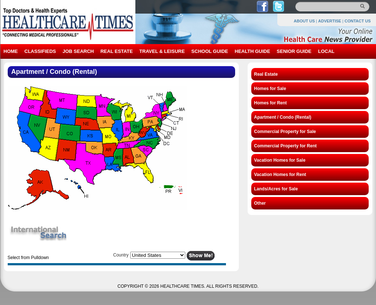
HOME (11, 51)
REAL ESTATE (117, 51)
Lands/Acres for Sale (276, 188)
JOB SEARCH (78, 51)
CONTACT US (357, 21)
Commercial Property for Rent (285, 145)
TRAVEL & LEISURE (162, 51)
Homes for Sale (270, 88)
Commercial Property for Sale (285, 131)
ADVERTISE (329, 21)
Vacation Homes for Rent (280, 174)
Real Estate (266, 74)
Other (260, 203)
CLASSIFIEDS (40, 51)
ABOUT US (304, 21)
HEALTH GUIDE (252, 51)
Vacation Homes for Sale (280, 160)
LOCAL (326, 51)
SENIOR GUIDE (294, 51)
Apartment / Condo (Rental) (282, 117)
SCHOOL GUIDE (209, 51)
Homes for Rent (270, 102)
